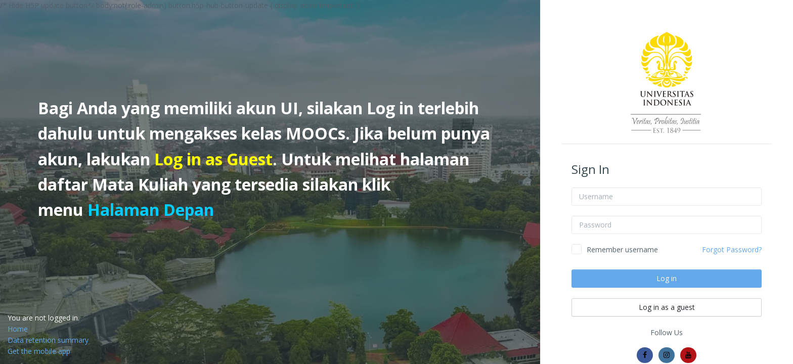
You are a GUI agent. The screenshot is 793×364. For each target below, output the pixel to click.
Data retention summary (48, 340)
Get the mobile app (39, 351)
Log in (666, 278)
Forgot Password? (732, 249)
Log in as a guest (667, 307)
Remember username (622, 249)
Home (18, 329)
